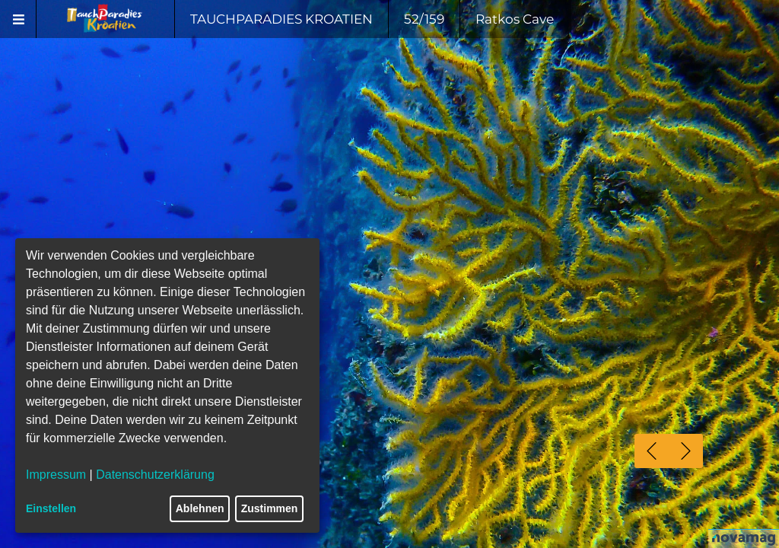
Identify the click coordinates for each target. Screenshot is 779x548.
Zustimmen (269, 508)
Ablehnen (200, 508)
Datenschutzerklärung (155, 474)
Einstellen (51, 508)
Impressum (56, 474)
